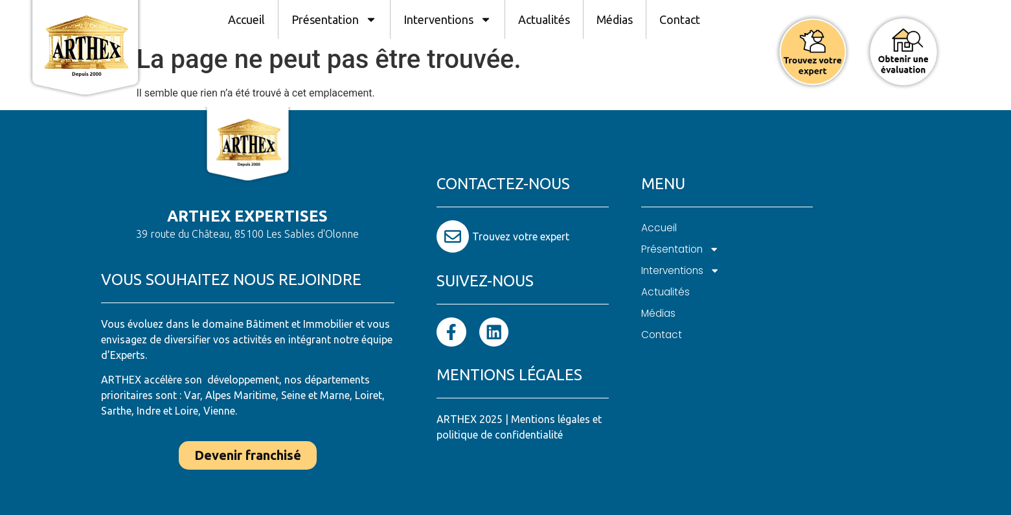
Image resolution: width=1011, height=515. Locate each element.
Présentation (334, 19)
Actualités (544, 19)
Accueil (246, 19)
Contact (679, 19)
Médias (614, 19)
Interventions (447, 19)
